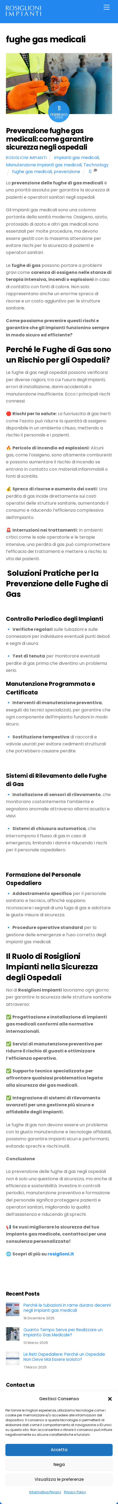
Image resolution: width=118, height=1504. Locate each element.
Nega (59, 1464)
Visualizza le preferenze (59, 1479)
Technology (96, 165)
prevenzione (67, 171)
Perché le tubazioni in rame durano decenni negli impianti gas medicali (67, 1308)
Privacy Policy (75, 1492)
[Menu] (106, 7)
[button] (110, 1399)
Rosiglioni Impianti (26, 157)
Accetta (59, 1450)
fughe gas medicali (32, 171)
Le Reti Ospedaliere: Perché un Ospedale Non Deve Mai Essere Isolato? (64, 1357)
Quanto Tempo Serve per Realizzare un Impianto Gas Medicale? (63, 1332)
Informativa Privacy (45, 1492)
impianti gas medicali (76, 157)
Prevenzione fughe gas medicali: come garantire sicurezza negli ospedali (49, 139)
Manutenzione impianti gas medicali (44, 165)
